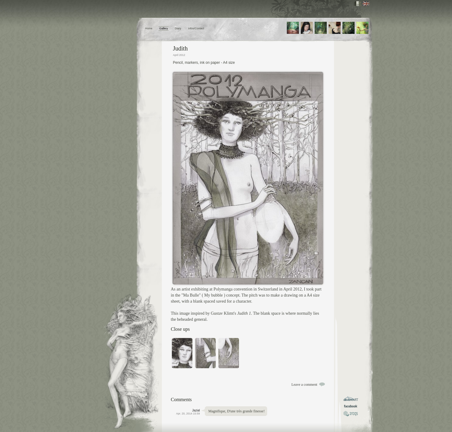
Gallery (163, 28)
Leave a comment (304, 384)
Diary (178, 28)
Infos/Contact (196, 28)
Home (148, 28)
